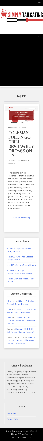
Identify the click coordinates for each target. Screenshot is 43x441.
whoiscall (11, 301)
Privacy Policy (13, 419)
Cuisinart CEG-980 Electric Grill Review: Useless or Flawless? (21, 321)
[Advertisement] (21, 64)
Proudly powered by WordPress (21, 431)
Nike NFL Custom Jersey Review (21, 265)
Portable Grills (15, 127)
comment (11, 164)
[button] (39, 2)
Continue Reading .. (21, 219)
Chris (25, 161)
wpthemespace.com (21, 437)
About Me (11, 414)
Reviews (23, 127)
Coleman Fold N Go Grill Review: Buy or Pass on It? (21, 144)
